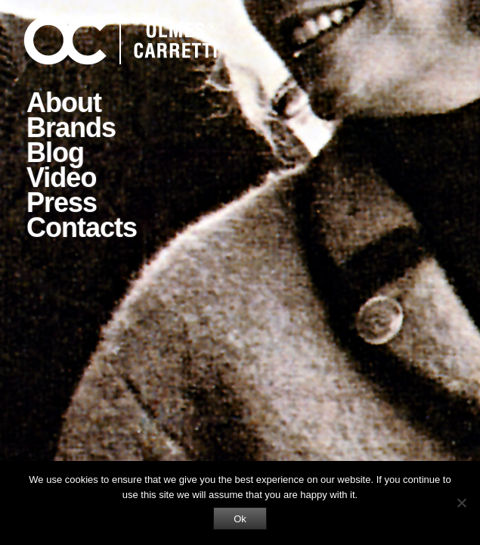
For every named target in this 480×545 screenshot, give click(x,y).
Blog (55, 152)
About (63, 102)
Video (61, 177)
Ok (240, 519)
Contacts (81, 227)
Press (61, 202)
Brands (71, 127)
